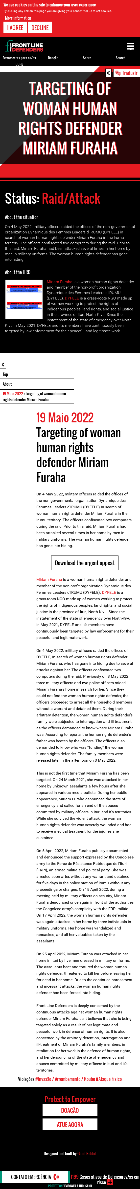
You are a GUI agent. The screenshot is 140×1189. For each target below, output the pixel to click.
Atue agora (70, 1124)
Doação (53, 57)
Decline (39, 28)
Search (120, 57)
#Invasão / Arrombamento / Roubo (65, 1079)
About (7, 384)
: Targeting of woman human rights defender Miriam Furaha (34, 397)
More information (18, 18)
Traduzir (129, 72)
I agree (15, 28)
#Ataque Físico (109, 1079)
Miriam (53, 281)
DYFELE (72, 298)
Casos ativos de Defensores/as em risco (105, 1180)
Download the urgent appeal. (85, 563)
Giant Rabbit (86, 1153)
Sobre (87, 57)
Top (5, 374)
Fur (63, 281)
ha (70, 281)
